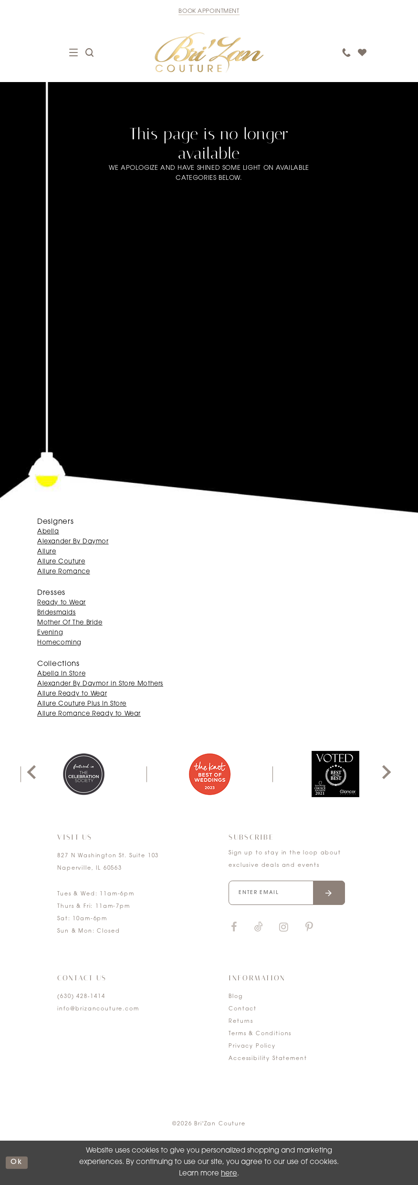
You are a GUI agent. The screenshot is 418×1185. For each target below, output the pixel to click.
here (229, 1173)
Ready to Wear (61, 603)
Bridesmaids (56, 613)
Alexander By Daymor (73, 542)
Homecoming (59, 643)
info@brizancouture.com (98, 1009)
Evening (50, 633)
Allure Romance (63, 572)
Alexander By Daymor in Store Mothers (100, 684)
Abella (48, 532)
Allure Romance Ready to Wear (89, 714)
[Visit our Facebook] (234, 928)
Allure (46, 552)
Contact (243, 1009)
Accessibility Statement (268, 1058)
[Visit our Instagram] (283, 928)
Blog (235, 996)
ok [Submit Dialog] (16, 1162)
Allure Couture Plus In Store (81, 704)
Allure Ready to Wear (72, 694)
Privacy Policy (252, 1046)
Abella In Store (61, 674)
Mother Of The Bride (70, 623)
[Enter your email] (287, 893)
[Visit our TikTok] (258, 927)
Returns (241, 1021)
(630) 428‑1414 (81, 996)
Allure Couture (61, 562)
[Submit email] (329, 893)
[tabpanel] (83, 774)
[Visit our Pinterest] (309, 928)
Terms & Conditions (260, 1034)
